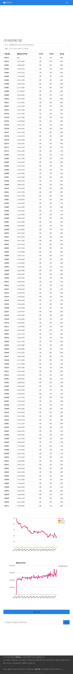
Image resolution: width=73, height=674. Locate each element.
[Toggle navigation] (67, 2)
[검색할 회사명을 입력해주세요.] (33, 622)
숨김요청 (36, 612)
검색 (66, 622)
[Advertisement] (36, 22)
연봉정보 (7, 2)
